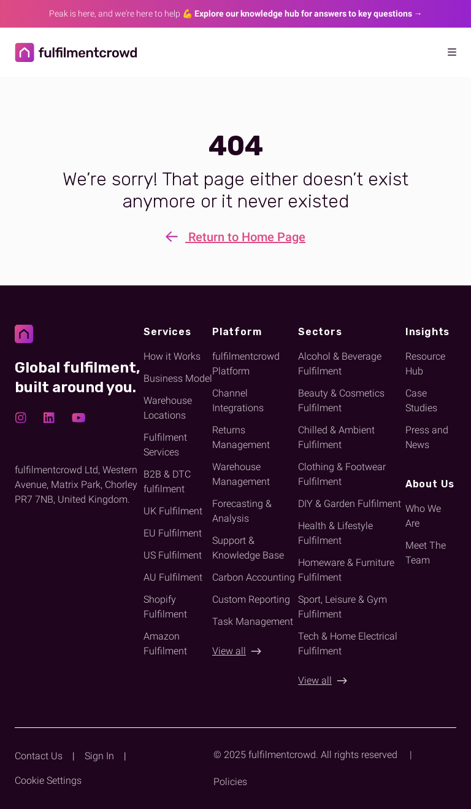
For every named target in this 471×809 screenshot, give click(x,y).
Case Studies (421, 400)
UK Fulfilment (173, 511)
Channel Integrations (238, 400)
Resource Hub (425, 363)
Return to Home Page (235, 238)
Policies (230, 782)
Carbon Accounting (253, 577)
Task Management (252, 621)
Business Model (178, 378)
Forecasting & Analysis (242, 511)
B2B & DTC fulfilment (167, 481)
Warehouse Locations (168, 408)
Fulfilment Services (165, 445)
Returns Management (241, 437)
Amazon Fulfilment (165, 643)
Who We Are (423, 516)
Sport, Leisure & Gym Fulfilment (342, 607)
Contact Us (39, 756)
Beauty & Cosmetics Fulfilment (341, 400)
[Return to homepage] (59, 52)
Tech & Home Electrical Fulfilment (347, 643)
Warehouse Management (241, 474)
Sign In (99, 756)
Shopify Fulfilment (165, 607)
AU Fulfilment (173, 577)
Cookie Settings (48, 780)
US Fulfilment (173, 555)
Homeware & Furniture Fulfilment (346, 570)
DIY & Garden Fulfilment (349, 503)
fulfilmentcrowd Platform (246, 363)
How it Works (172, 356)
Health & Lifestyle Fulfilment (335, 533)
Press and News (426, 437)
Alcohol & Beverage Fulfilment (339, 363)
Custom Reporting (251, 599)
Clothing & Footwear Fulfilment (342, 474)
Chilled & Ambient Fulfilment (336, 437)
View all (229, 651)
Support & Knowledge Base (248, 548)
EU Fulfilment (173, 533)
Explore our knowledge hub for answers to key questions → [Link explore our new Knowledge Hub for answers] (308, 13)
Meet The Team (425, 553)
